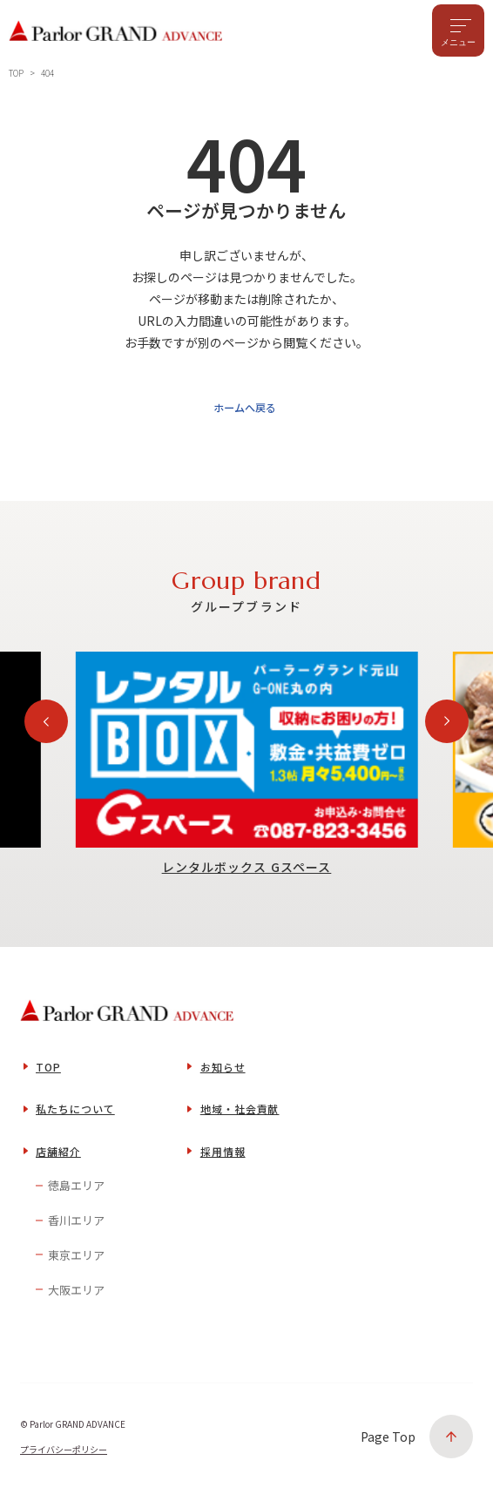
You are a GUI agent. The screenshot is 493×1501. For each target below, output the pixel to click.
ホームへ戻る (243, 411)
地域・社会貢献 (240, 1114)
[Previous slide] (46, 727)
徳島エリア (76, 1191)
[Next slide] (447, 727)
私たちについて (75, 1114)
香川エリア (76, 1226)
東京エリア (76, 1261)
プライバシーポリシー (63, 1455)
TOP (48, 1072)
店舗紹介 (58, 1157)
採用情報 (223, 1157)
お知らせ (223, 1072)
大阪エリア (76, 1295)
